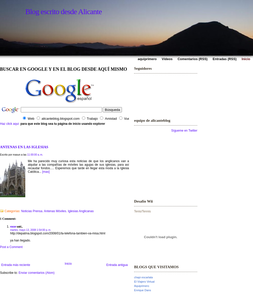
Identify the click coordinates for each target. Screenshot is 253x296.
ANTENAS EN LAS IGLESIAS (24, 147)
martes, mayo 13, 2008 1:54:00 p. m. (30, 230)
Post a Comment (11, 247)
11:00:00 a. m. (35, 154)
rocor (13, 226)
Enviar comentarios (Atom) (36, 273)
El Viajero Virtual (144, 281)
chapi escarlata (143, 277)
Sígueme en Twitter (184, 130)
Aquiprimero (141, 285)
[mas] (46, 172)
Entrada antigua (117, 265)
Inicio (68, 263)
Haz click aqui (9, 124)
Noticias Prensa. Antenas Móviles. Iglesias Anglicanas (57, 211)
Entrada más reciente (15, 265)
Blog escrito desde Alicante (63, 11)
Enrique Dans (142, 290)
